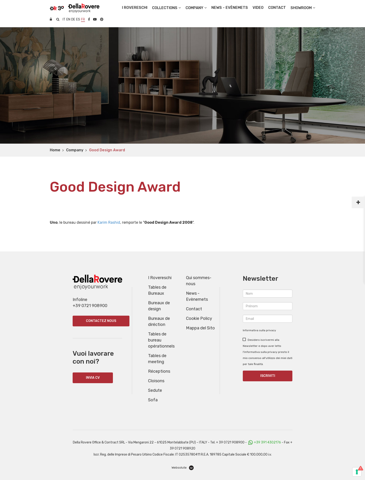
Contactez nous (101, 321)
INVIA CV (93, 378)
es (78, 19)
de (73, 19)
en (68, 19)
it (64, 19)
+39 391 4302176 (267, 442)
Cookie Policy (199, 318)
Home (55, 150)
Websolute (183, 467)
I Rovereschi (134, 7)
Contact (194, 308)
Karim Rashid (109, 222)
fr (83, 19)
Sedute (155, 390)
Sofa (153, 399)
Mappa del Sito (200, 328)
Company (74, 150)
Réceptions (159, 371)
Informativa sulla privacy (259, 330)
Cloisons (156, 380)
